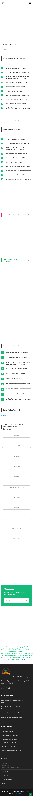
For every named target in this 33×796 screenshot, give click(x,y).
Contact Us (5, 771)
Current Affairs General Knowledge (11, 713)
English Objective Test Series (10, 743)
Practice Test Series (8, 731)
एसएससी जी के (16, 446)
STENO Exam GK (16, 528)
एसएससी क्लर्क (16, 466)
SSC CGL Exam (16, 518)
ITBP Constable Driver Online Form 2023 (17, 72)
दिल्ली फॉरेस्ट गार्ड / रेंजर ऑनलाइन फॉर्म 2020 (17, 82)
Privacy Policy (6, 775)
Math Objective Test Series (10, 739)
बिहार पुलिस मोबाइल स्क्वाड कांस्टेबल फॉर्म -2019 (18, 95)
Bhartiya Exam (5, 415)
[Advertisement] (16, 24)
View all (27, 215)
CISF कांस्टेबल (16, 456)
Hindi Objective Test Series (10, 747)
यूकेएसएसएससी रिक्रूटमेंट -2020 (14, 91)
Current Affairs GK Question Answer (11, 717)
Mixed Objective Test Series (10, 735)
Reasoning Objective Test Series (11, 751)
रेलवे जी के (16, 435)
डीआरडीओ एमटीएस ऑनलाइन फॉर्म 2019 (16, 87)
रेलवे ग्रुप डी (16, 507)
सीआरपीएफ (16, 477)
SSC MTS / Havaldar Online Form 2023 (17, 68)
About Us (4, 783)
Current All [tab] (16, 215)
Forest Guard (16, 497)
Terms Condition (7, 779)
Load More (16, 121)
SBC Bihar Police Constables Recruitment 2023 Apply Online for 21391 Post (18, 78)
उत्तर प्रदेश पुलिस (16, 538)
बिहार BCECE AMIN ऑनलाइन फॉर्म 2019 (16, 104)
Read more (24, 659)
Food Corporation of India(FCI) (16, 487)
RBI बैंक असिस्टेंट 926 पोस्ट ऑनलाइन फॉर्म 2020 (18, 108)
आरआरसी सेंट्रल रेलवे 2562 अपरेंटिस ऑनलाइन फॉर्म (18, 99)
